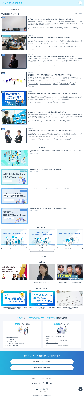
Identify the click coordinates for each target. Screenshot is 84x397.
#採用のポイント (32, 102)
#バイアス (55, 83)
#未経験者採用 (59, 139)
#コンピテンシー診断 (46, 120)
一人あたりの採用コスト (12, 343)
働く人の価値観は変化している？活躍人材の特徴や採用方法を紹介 (49, 38)
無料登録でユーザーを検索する (42, 360)
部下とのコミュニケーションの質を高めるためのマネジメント (61, 339)
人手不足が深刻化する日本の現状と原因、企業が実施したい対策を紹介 (50, 19)
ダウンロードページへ (14, 248)
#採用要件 (58, 65)
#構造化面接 (59, 27)
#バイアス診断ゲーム (64, 83)
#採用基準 (73, 83)
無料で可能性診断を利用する (42, 366)
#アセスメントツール (33, 27)
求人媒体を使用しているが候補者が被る (16, 341)
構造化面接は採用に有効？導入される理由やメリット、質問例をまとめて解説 (52, 94)
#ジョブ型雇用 (32, 46)
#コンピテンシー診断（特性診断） (47, 27)
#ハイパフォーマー (41, 46)
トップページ (7, 9)
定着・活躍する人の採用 (12, 335)
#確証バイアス (70, 120)
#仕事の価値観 (68, 46)
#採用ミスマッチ (77, 46)
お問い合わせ (49, 377)
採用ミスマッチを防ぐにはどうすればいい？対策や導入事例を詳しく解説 (51, 56)
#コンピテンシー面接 (33, 65)
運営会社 (34, 377)
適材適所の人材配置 (51, 337)
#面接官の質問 (65, 102)
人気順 (80, 13)
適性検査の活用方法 (11, 339)
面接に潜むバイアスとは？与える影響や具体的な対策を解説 (47, 112)
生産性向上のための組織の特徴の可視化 (55, 335)
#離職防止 (75, 27)
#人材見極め (60, 46)
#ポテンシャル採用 (52, 46)
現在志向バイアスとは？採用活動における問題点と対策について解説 (50, 75)
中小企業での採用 (11, 337)
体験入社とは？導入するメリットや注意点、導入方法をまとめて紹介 (50, 131)
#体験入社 (42, 65)
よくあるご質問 (41, 377)
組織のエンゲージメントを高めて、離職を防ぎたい (58, 343)
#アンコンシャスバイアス (45, 83)
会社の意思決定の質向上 (52, 341)
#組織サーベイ (67, 27)
